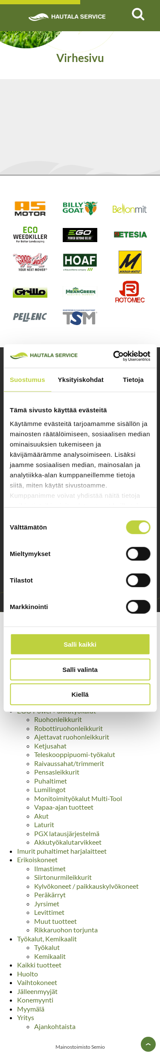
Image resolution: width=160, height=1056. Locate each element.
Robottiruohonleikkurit (68, 728)
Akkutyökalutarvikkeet (68, 842)
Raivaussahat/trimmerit (69, 763)
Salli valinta (80, 669)
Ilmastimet (50, 868)
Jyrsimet (46, 903)
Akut (41, 816)
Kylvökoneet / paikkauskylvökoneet (86, 886)
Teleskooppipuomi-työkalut (74, 754)
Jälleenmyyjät (37, 991)
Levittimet (49, 912)
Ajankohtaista (55, 1026)
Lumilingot (50, 789)
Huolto (27, 974)
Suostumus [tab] (27, 379)
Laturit (44, 824)
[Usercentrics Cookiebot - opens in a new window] (114, 355)
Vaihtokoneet (37, 982)
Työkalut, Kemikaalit (47, 939)
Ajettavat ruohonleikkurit (71, 737)
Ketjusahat (50, 746)
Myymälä (30, 1009)
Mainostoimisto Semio (80, 1047)
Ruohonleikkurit (58, 719)
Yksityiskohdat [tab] (81, 379)
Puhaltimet (50, 781)
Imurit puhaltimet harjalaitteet (62, 851)
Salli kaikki (80, 644)
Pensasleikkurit (56, 772)
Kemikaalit (50, 956)
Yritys (25, 1017)
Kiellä (79, 694)
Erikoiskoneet (37, 859)
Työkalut (47, 947)
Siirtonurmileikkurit (63, 877)
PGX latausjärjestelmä (66, 833)
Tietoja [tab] (133, 379)
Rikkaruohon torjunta (66, 930)
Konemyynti (35, 1000)
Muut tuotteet (55, 921)
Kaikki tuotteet (39, 965)
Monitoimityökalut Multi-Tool (78, 798)
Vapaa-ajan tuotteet (63, 807)
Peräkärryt (50, 894)
